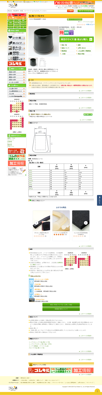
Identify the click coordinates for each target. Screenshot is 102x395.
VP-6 (30, 178)
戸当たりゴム (10, 146)
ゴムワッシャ (10, 140)
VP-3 (30, 172)
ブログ (36, 2)
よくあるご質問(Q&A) (70, 382)
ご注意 (63, 54)
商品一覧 (64, 45)
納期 (79, 45)
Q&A (93, 7)
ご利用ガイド (28, 2)
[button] (36, 223)
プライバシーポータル (57, 382)
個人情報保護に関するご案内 (28, 382)
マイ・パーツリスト (85, 7)
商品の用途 (81, 54)
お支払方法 (32, 380)
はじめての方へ (18, 2)
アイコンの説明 (70, 29)
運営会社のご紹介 (25, 378)
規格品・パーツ (38, 346)
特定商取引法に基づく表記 (43, 382)
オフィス (9, 143)
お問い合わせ (82, 48)
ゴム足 (47, 346)
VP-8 (30, 184)
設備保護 (9, 141)
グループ (31, 348)
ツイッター (44, 2)
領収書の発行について (61, 309)
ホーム (9, 2)
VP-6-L (31, 180)
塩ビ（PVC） (48, 344)
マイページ (69, 7)
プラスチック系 (38, 344)
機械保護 (9, 145)
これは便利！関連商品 (84, 51)
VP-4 (30, 174)
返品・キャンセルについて (52, 380)
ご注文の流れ (24, 380)
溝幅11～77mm (11, 138)
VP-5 (30, 176)
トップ (31, 342)
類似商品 (64, 51)
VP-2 (30, 170)
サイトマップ (90, 382)
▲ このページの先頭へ (85, 90)
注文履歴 (75, 7)
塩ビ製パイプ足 (45, 342)
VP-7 (30, 182)
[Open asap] (97, 391)
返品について (65, 48)
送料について (40, 380)
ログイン (61, 7)
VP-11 (31, 188)
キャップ (36, 342)
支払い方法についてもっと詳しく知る (61, 304)
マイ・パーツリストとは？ (86, 21)
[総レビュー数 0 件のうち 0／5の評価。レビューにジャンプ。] (86, 24)
